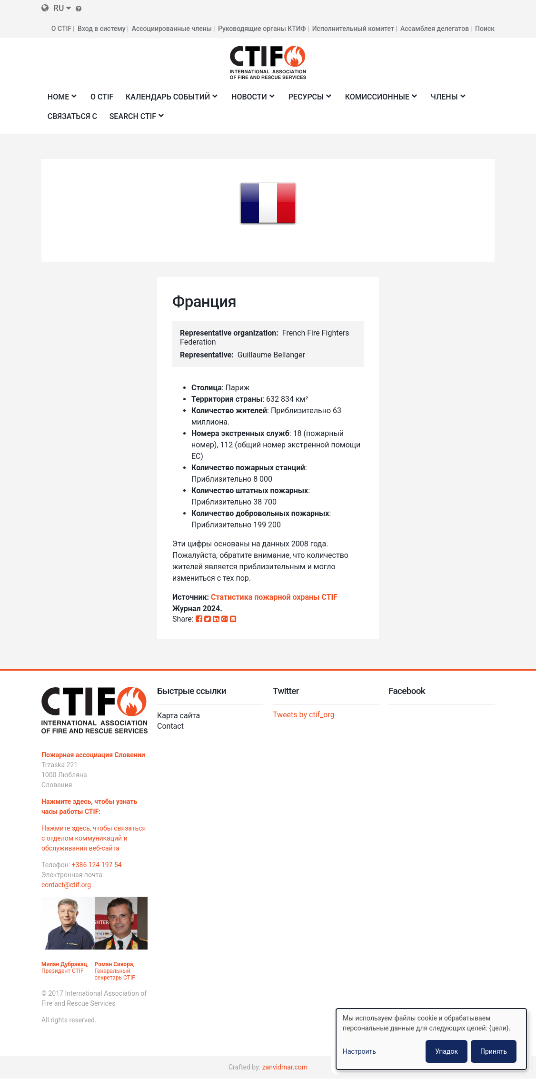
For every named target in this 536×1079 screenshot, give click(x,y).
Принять (493, 1051)
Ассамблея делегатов (434, 28)
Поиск (485, 28)
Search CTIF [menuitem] (134, 119)
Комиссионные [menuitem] (379, 99)
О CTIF (61, 28)
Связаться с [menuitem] (72, 116)
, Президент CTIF (64, 967)
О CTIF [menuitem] (101, 96)
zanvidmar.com (285, 1067)
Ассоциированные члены (172, 28)
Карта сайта (178, 715)
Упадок (446, 1051)
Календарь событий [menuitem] (169, 99)
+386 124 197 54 (97, 865)
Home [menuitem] (60, 99)
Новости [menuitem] (251, 99)
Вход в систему (102, 28)
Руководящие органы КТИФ (262, 28)
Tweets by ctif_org (304, 714)
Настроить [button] (359, 1051)
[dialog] (431, 1039)
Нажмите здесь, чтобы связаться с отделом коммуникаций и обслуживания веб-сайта (93, 838)
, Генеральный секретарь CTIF (115, 971)
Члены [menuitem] (446, 99)
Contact (170, 726)
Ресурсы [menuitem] (307, 99)
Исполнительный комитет (353, 28)
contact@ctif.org (66, 885)
